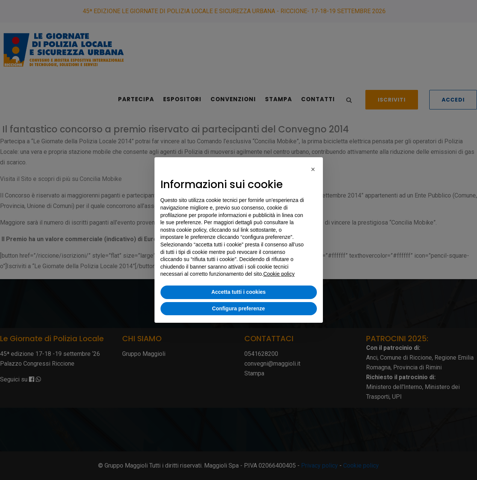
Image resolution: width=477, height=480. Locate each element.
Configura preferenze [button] (238, 308)
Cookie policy (278, 274)
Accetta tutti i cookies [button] (238, 292)
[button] (313, 169)
